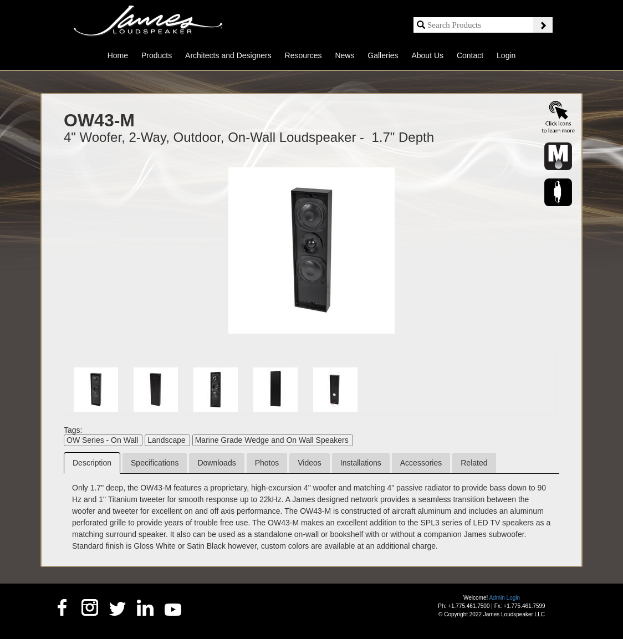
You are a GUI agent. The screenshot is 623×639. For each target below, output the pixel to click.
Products (156, 55)
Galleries (382, 55)
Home (118, 55)
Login (506, 55)
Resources (303, 55)
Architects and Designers (228, 55)
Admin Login (504, 598)
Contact (470, 55)
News (344, 55)
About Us (427, 55)
